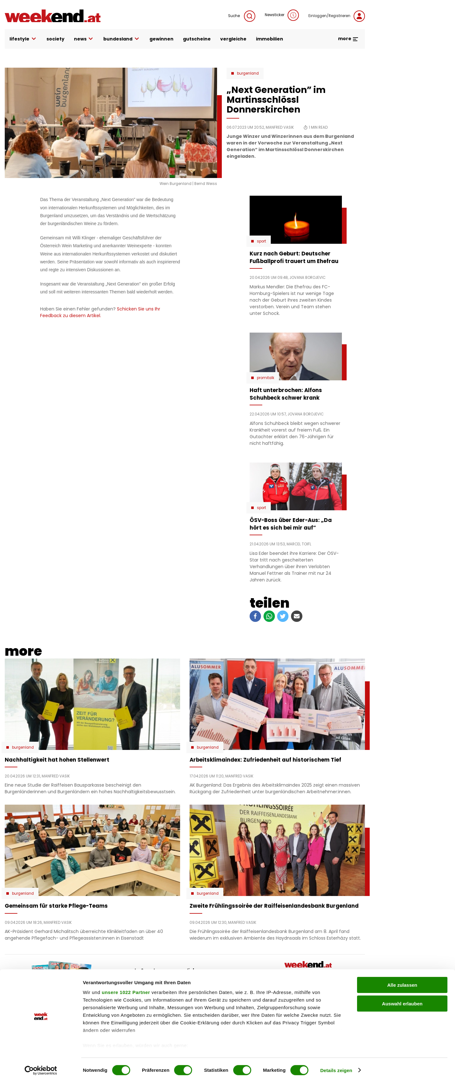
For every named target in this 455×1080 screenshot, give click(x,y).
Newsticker (282, 15)
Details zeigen (336, 1067)
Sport (261, 241)
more (348, 38)
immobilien (269, 39)
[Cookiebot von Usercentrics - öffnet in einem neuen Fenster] (41, 1067)
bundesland (121, 39)
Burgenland (248, 73)
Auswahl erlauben (402, 1000)
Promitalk (265, 377)
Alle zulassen (402, 982)
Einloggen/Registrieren (336, 16)
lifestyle (23, 39)
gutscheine (197, 39)
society (55, 39)
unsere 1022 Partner (126, 989)
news (84, 39)
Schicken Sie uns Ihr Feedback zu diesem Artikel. (100, 312)
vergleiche (233, 39)
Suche (241, 16)
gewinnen (161, 39)
